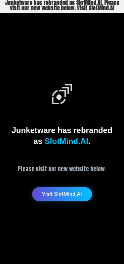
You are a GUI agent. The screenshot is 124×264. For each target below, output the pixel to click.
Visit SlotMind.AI (62, 194)
